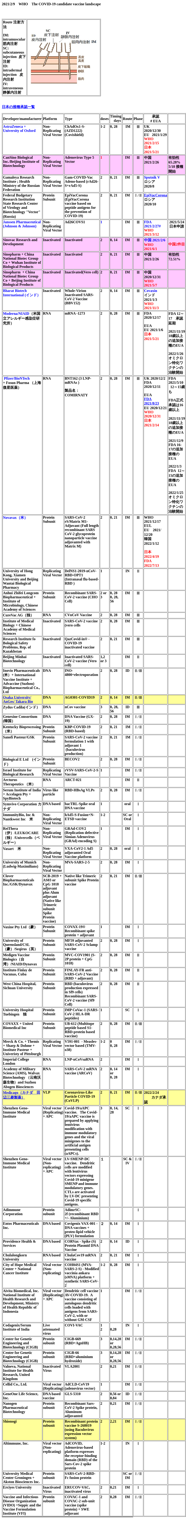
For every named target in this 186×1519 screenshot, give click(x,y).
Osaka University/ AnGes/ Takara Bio (18, 699)
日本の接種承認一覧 (18, 107)
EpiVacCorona (155, 195)
